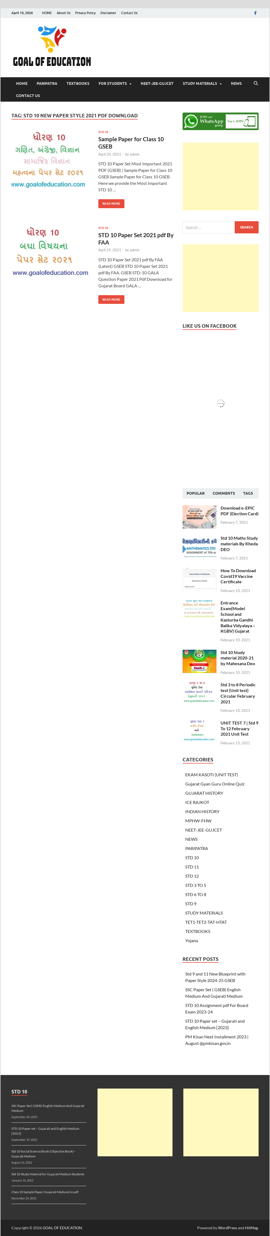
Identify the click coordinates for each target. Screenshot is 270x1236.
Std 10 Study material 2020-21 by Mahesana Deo (238, 658)
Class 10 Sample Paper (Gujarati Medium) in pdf (45, 1192)
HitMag (251, 1227)
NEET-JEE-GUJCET (157, 83)
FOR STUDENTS (113, 83)
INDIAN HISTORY (202, 811)
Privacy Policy (85, 13)
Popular (196, 493)
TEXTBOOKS (78, 83)
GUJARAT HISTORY (204, 793)
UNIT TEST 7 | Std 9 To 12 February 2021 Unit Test (239, 728)
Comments (224, 493)
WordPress (227, 1227)
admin (134, 154)
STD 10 (103, 132)
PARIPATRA (47, 83)
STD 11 (192, 866)
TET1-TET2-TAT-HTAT (206, 922)
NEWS (236, 83)
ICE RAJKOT (197, 802)
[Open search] (256, 83)
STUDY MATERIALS (200, 83)
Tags (248, 493)
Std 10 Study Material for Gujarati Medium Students (47, 1174)
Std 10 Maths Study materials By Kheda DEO (239, 543)
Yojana (191, 940)
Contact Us (129, 13)
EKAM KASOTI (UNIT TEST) (211, 774)
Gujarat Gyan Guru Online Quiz (214, 783)
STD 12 (192, 875)
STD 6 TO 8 (195, 894)
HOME (47, 13)
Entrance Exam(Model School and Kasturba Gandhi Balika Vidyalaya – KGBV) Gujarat (238, 616)
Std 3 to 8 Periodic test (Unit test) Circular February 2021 (238, 693)
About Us (63, 13)
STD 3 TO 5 (195, 885)
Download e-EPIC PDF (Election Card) (240, 510)
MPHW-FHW (198, 820)
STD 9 (190, 903)
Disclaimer (108, 13)
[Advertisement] (221, 176)
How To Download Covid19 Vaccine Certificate (238, 576)
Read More (109, 202)
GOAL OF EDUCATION (62, 1227)
